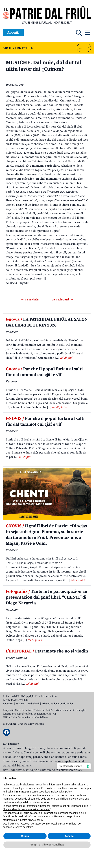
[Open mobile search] (78, 32)
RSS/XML (21, 703)
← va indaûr (30, 299)
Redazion (8, 703)
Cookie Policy (65, 703)
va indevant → (62, 299)
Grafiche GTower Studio (31, 724)
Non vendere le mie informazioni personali (26, 809)
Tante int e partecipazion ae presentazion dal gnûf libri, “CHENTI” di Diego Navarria (46, 597)
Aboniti (13, 32)
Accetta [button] (69, 836)
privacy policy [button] (35, 820)
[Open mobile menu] (87, 32)
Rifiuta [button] (25, 836)
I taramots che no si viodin (47, 651)
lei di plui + (67, 358)
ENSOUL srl (9, 724)
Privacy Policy (49, 703)
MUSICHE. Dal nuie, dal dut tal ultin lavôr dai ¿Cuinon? (44, 66)
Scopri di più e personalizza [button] (47, 844)
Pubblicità (34, 703)
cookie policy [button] (64, 791)
